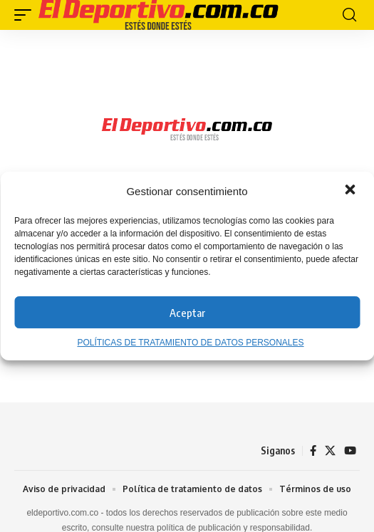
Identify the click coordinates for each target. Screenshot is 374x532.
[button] (351, 190)
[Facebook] (313, 451)
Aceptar (187, 312)
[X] (330, 451)
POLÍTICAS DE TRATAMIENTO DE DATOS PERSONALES (190, 343)
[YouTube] (350, 451)
